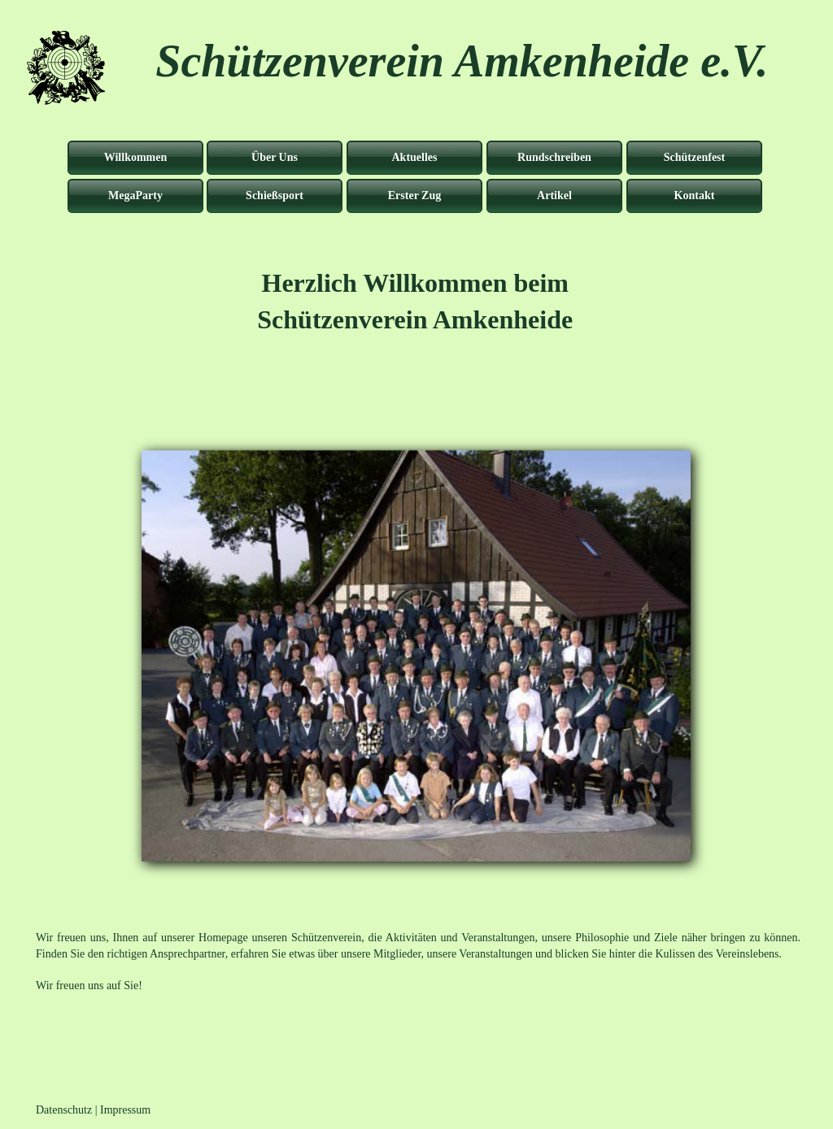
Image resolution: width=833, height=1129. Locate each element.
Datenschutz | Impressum (93, 1110)
